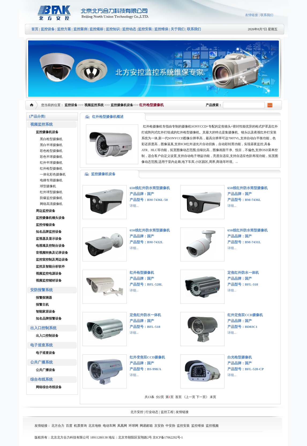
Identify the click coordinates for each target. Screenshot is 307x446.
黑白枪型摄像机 (51, 139)
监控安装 (145, 29)
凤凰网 (122, 426)
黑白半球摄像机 (51, 145)
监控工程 (167, 412)
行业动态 (151, 412)
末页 (213, 397)
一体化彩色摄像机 (53, 174)
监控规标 (96, 29)
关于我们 (177, 29)
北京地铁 (94, 426)
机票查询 (80, 426)
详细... (134, 206)
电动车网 (109, 426)
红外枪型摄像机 (51, 168)
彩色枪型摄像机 (51, 151)
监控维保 (161, 29)
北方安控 (136, 412)
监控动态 (129, 29)
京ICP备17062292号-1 (168, 437)
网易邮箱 (146, 426)
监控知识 (113, 29)
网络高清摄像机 (51, 204)
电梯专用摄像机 (51, 180)
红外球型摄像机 (51, 192)
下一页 (201, 397)
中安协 (170, 426)
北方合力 (57, 426)
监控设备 (48, 29)
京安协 (159, 426)
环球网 (133, 426)
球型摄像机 (48, 186)
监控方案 (64, 29)
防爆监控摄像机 (51, 198)
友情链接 (251, 15)
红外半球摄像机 (51, 162)
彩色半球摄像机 (51, 157)
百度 (69, 426)
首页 (34, 29)
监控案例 (80, 29)
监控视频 (212, 426)
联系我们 (266, 15)
